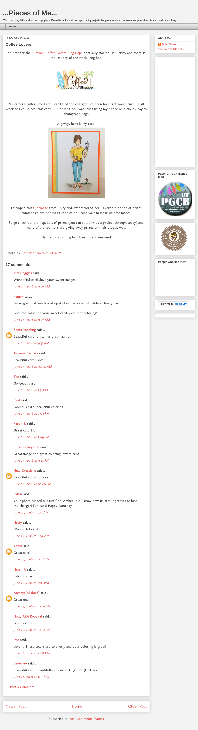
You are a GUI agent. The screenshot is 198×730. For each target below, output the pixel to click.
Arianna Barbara (25, 353)
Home (12, 26)
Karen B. (19, 423)
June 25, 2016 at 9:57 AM (31, 512)
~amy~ (18, 296)
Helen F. (19, 569)
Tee (16, 377)
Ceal (16, 400)
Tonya (17, 546)
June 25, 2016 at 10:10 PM (31, 630)
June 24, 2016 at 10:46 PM (32, 484)
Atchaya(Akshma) (26, 593)
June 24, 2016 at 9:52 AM (31, 343)
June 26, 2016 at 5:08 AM (31, 653)
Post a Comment (22, 687)
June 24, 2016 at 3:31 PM (30, 390)
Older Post (137, 706)
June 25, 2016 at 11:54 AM (31, 536)
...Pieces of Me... (30, 13)
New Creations (24, 470)
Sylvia (17, 494)
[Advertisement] (172, 110)
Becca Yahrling (24, 330)
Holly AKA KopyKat (27, 616)
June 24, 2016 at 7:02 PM (31, 413)
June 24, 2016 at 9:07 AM (31, 286)
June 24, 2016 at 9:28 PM (31, 460)
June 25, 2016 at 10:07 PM (32, 606)
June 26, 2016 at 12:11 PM (31, 676)
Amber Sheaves (169, 44)
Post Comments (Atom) (86, 719)
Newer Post (16, 706)
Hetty (17, 522)
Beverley (20, 663)
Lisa (16, 640)
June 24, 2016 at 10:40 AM (32, 366)
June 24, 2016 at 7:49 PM (31, 437)
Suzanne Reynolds (27, 447)
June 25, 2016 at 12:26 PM (31, 559)
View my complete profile (171, 48)
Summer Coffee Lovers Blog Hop (56, 53)
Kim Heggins (22, 273)
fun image (40, 208)
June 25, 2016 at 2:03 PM (31, 583)
